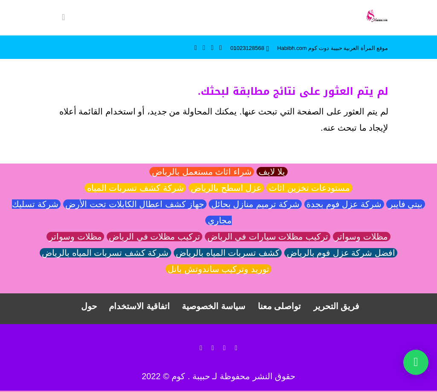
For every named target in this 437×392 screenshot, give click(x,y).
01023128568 (247, 48)
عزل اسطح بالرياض (226, 188)
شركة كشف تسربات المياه (135, 188)
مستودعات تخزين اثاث (309, 188)
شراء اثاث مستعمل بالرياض (201, 172)
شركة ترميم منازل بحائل (255, 204)
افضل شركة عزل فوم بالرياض (340, 253)
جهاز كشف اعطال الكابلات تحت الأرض (135, 204)
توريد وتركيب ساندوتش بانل (219, 269)
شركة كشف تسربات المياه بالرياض (105, 253)
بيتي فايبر (405, 204)
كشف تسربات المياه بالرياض (228, 253)
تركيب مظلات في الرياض (155, 237)
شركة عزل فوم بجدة (344, 204)
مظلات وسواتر (361, 237)
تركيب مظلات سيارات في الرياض (267, 237)
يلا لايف (272, 172)
